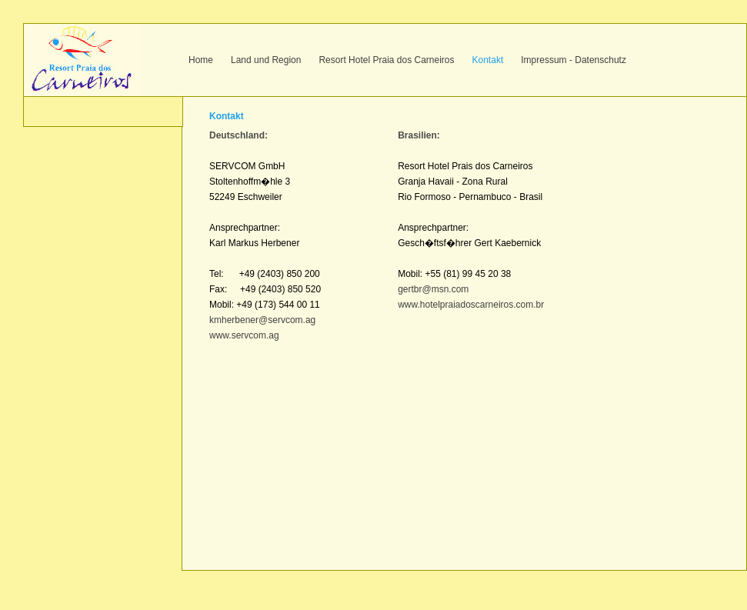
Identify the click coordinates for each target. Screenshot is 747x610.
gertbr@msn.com (433, 289)
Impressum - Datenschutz (573, 60)
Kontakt (488, 60)
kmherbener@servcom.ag (262, 320)
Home (200, 60)
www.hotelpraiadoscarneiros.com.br (471, 304)
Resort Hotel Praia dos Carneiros (386, 60)
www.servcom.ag (244, 335)
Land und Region (266, 60)
